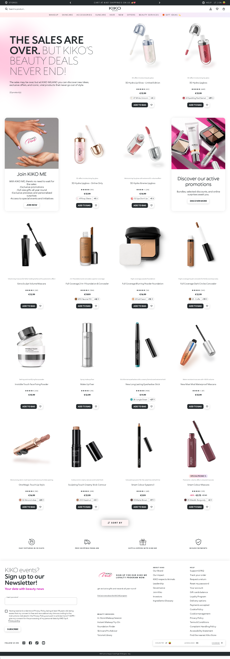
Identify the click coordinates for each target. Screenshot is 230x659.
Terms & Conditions (199, 622)
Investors (157, 596)
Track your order (198, 575)
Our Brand (158, 570)
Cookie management (200, 613)
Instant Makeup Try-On (108, 622)
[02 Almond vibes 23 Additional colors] (32, 500)
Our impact (158, 575)
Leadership (158, 583)
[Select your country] (219, 2)
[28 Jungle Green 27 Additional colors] (143, 399)
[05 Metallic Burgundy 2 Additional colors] (198, 500)
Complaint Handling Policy (203, 626)
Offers (131, 15)
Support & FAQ (197, 570)
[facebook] (30, 642)
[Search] (15, 8)
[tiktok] (36, 642)
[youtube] (43, 642)
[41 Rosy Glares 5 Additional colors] (87, 198)
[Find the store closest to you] (11, 2)
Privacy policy (14, 621)
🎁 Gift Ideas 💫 (171, 15)
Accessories (84, 15)
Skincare (67, 15)
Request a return (198, 579)
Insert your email (12, 597)
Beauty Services (149, 15)
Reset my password (199, 583)
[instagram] (23, 642)
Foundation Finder (106, 626)
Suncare (100, 15)
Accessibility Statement (201, 630)
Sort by (115, 522)
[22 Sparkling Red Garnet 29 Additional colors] (198, 98)
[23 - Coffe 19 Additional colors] (198, 299)
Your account (196, 588)
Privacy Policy (196, 618)
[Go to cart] (223, 8)
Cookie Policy (196, 609)
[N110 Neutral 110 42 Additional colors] (87, 299)
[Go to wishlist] (217, 8)
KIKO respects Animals (164, 579)
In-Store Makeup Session (109, 618)
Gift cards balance (199, 592)
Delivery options (198, 600)
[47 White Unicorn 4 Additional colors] (143, 98)
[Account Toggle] (210, 8)
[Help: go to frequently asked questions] (207, 2)
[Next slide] (159, 2)
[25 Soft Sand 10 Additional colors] (143, 299)
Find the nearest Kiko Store (203, 635)
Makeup (53, 15)
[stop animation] (22, 570)
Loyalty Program (198, 596)
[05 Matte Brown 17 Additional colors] (143, 500)
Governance (159, 588)
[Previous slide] (70, 2)
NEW (121, 15)
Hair (112, 15)
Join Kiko (157, 592)
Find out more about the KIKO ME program (112, 595)
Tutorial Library (104, 635)
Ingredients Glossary (163, 600)
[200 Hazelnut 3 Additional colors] (87, 500)
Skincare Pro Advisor (107, 630)
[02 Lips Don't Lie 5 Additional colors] (142, 198)
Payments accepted (199, 605)
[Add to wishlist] (151, 105)
